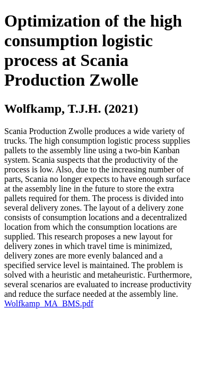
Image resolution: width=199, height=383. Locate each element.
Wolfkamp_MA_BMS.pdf (48, 303)
